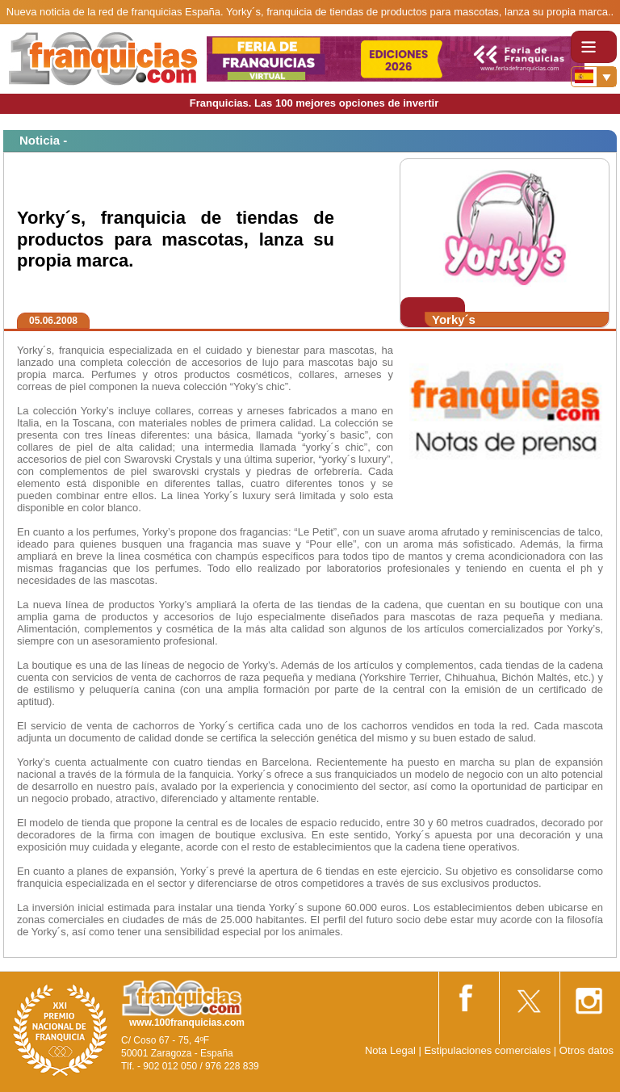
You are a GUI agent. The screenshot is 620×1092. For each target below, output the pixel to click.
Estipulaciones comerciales (488, 1050)
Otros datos (586, 1050)
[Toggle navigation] (594, 47)
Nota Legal (390, 1050)
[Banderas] (594, 76)
